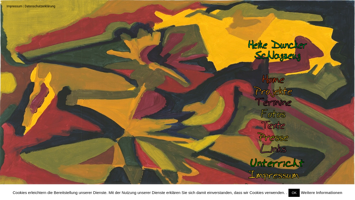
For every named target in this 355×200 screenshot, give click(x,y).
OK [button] (294, 193)
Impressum (14, 6)
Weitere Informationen (321, 192)
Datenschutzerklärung (40, 6)
